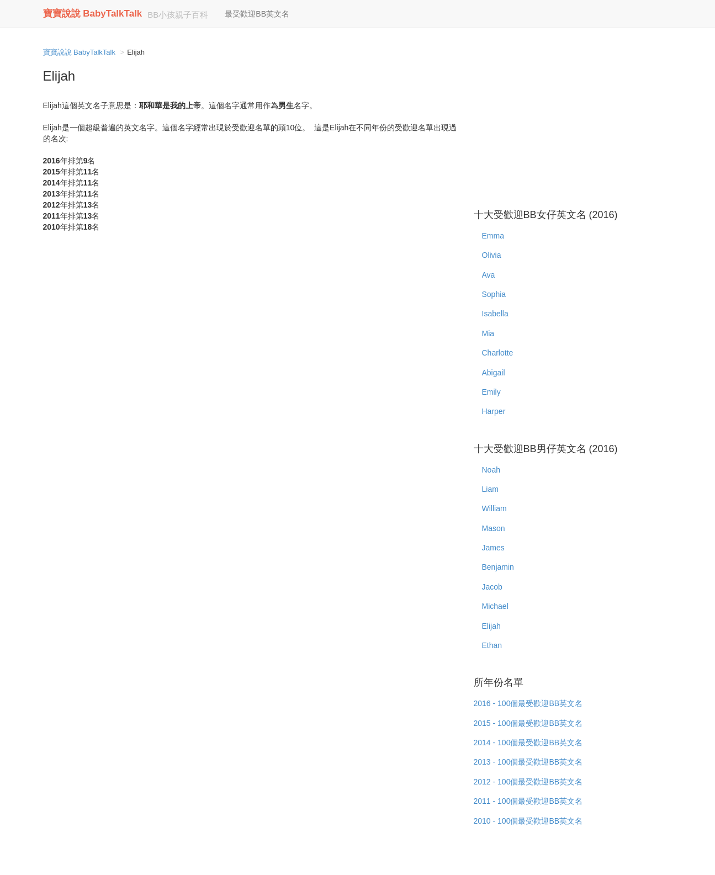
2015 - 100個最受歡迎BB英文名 (528, 723)
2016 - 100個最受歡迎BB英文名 (528, 703)
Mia (488, 333)
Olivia (491, 255)
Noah (491, 469)
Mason (493, 528)
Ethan (492, 645)
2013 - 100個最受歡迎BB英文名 (528, 761)
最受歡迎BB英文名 (257, 13)
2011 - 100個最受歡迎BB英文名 (528, 801)
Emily (491, 392)
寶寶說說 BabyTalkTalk (92, 13)
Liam (490, 489)
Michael (495, 606)
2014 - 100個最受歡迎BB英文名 (528, 742)
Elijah (491, 626)
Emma (493, 235)
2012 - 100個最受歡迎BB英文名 (528, 781)
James (493, 547)
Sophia (494, 294)
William (494, 508)
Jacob (492, 586)
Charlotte (497, 352)
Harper (494, 411)
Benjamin (498, 567)
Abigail (493, 372)
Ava (488, 275)
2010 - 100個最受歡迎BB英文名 (528, 820)
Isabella (495, 313)
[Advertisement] (573, 121)
